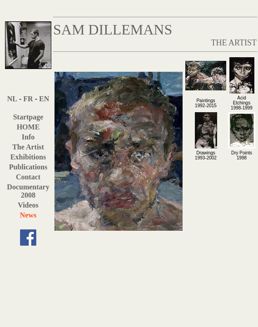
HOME (28, 127)
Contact (28, 177)
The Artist (28, 147)
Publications (28, 167)
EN (44, 99)
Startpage (28, 117)
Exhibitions (28, 157)
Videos (28, 205)
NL (12, 99)
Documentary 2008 (28, 191)
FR (28, 99)
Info (28, 137)
